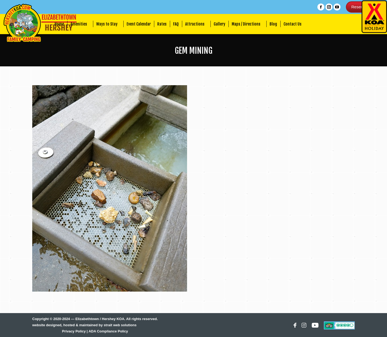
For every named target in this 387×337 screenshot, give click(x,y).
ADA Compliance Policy (108, 331)
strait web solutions (120, 325)
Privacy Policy (74, 331)
